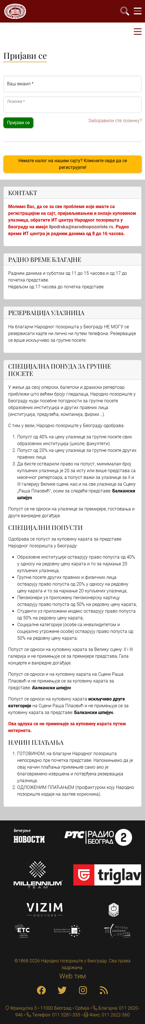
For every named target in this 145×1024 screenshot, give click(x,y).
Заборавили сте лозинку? (115, 120)
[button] (138, 32)
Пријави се (18, 122)
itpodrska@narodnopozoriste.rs (81, 226)
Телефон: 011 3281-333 (55, 1015)
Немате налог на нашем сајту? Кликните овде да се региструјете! (72, 164)
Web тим (72, 976)
